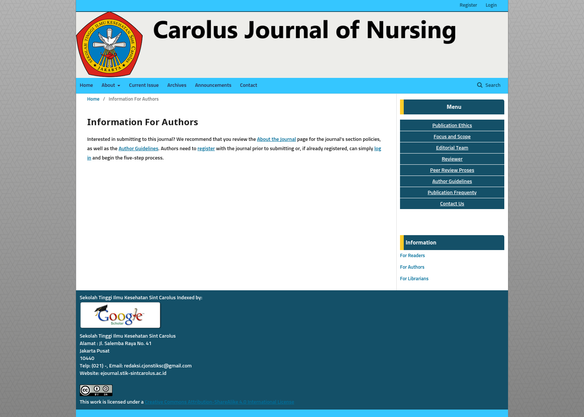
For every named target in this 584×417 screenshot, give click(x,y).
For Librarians (414, 279)
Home (86, 85)
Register (468, 5)
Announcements (213, 85)
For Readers (412, 255)
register (206, 148)
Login (491, 5)
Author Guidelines (138, 148)
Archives (176, 85)
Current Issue (144, 85)
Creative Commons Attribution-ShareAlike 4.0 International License (219, 402)
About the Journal (276, 139)
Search (492, 85)
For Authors (412, 267)
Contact (248, 85)
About (109, 85)
